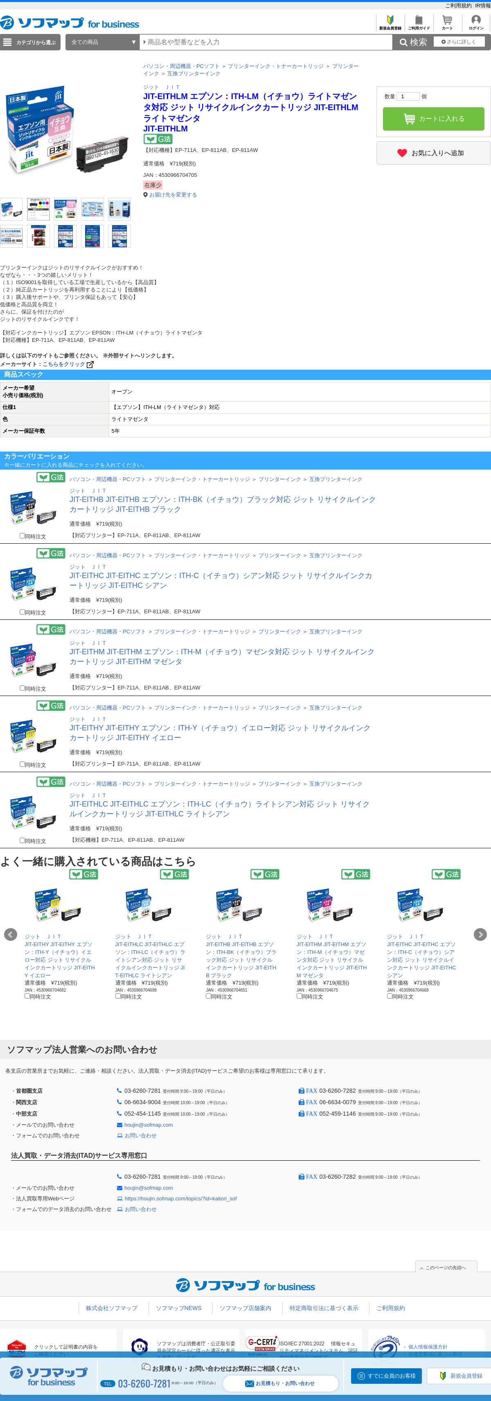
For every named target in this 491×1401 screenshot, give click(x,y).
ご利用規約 (459, 5)
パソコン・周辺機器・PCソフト (181, 66)
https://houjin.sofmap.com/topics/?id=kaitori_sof (181, 1198)
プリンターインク (280, 479)
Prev (10, 934)
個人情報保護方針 (428, 1347)
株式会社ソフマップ (111, 1308)
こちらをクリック (69, 364)
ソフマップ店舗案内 (245, 1308)
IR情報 (483, 5)
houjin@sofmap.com (148, 1125)
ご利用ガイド (418, 26)
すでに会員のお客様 (392, 1376)
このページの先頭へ (446, 1267)
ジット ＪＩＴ (161, 87)
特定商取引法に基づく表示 (324, 1308)
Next (480, 934)
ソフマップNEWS (179, 1308)
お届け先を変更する (173, 195)
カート (447, 26)
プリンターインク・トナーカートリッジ (276, 66)
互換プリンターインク (194, 73)
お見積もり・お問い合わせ (280, 1384)
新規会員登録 (390, 26)
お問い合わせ (141, 1135)
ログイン (476, 26)
